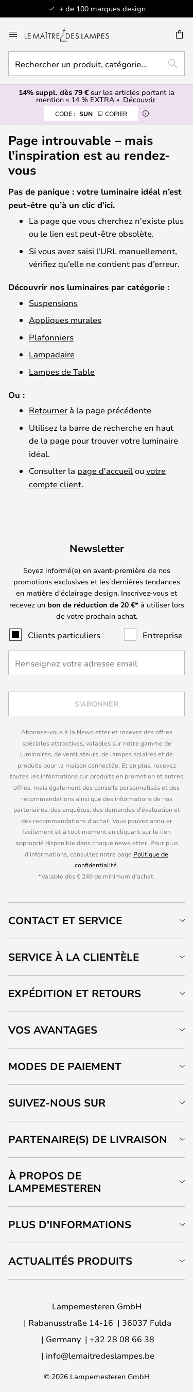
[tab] (96, 920)
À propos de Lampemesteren (54, 1182)
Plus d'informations (69, 1224)
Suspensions (53, 302)
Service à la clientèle (73, 957)
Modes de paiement (64, 1066)
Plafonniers (51, 337)
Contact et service (65, 920)
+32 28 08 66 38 (122, 1338)
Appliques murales (65, 319)
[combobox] (96, 63)
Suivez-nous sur (57, 1103)
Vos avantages (52, 1030)
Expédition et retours (74, 993)
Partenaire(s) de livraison (87, 1139)
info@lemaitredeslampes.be (100, 1355)
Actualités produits (70, 1261)
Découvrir (139, 99)
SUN (91, 113)
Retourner (48, 410)
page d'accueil (105, 470)
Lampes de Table (62, 371)
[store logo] (73, 34)
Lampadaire (52, 354)
